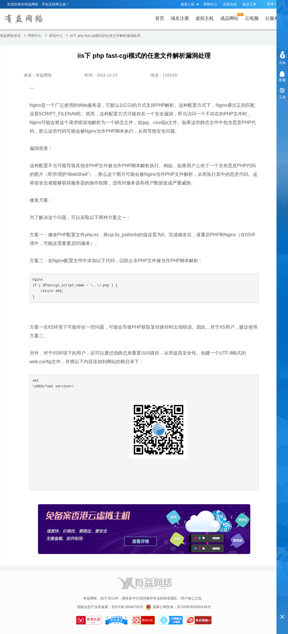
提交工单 (249, 4)
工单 (282, 97)
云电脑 (252, 18)
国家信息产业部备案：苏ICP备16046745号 (110, 607)
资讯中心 (56, 36)
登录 (270, 4)
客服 (282, 80)
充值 (282, 63)
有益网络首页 (10, 36)
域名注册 (180, 18)
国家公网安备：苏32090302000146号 (182, 607)
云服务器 (275, 17)
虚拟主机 (204, 18)
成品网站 (230, 17)
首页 (159, 18)
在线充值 (230, 4)
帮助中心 (210, 4)
